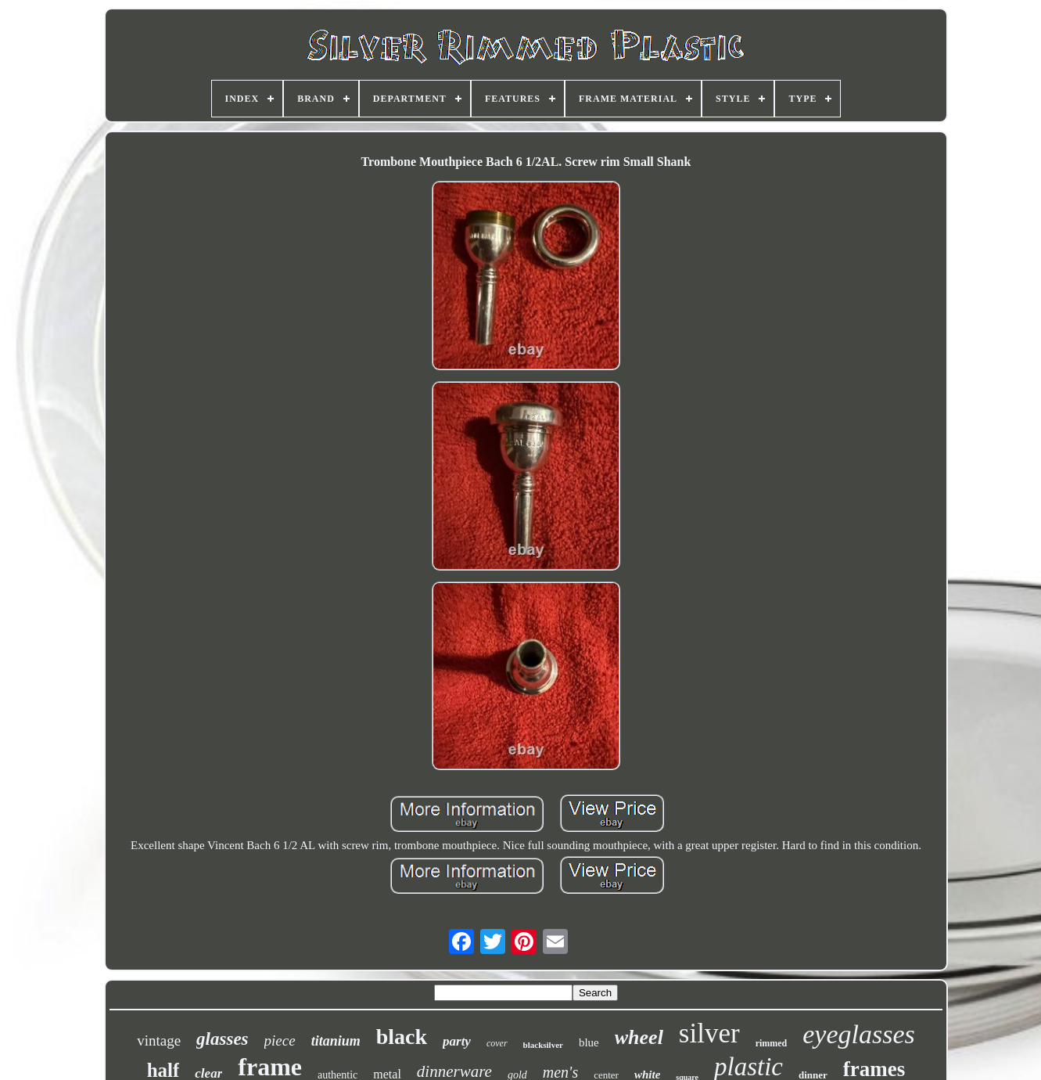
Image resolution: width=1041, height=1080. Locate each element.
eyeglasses (858, 1034)
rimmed (772, 1043)
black (401, 1036)
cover (497, 1043)
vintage (159, 1040)
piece (280, 1040)
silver (709, 1033)
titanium (336, 1041)
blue (589, 1042)
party (457, 1041)
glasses (222, 1039)
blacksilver (543, 1044)
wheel (639, 1037)
